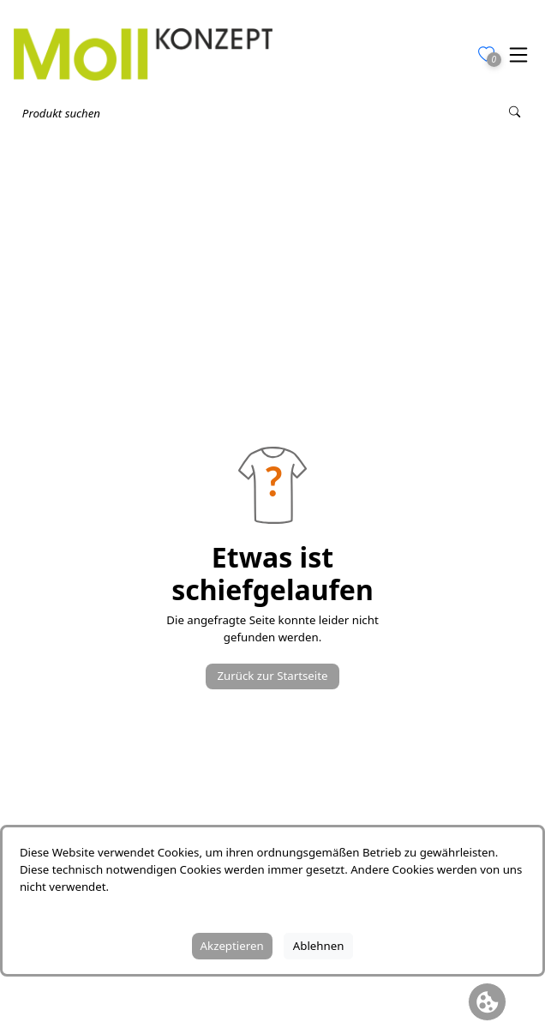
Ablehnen (318, 945)
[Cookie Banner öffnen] (487, 1002)
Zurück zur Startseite (272, 675)
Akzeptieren (232, 945)
